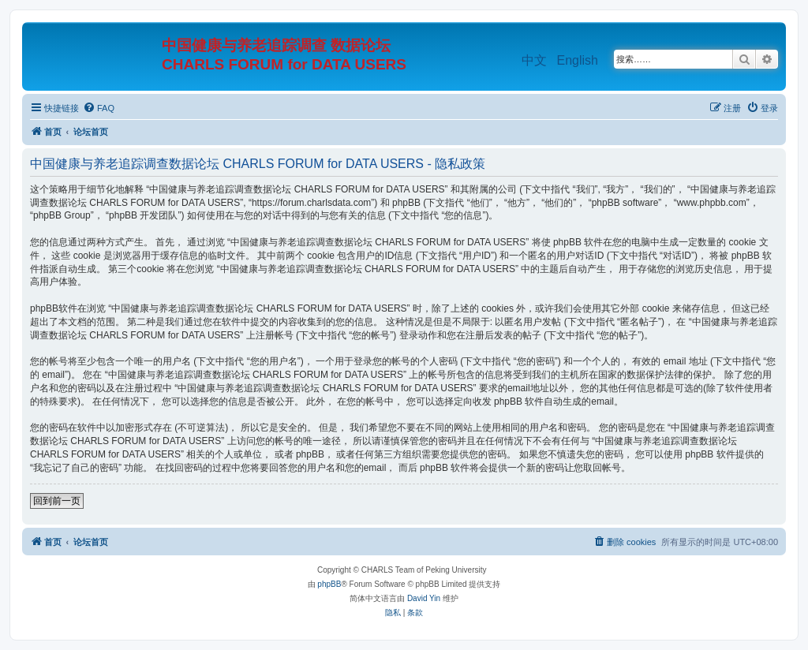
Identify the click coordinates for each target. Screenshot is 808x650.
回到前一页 (56, 500)
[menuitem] (98, 108)
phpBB (329, 584)
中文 (534, 60)
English (577, 60)
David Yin (423, 598)
